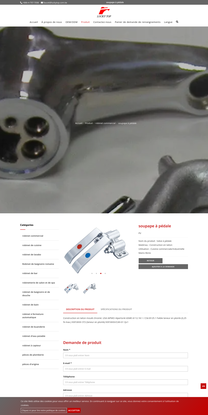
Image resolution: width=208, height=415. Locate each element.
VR (203, 386)
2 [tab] (96, 273)
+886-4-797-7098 (30, 2)
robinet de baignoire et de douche (36, 293)
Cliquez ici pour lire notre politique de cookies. (44, 410)
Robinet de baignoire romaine (38, 263)
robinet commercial (105, 123)
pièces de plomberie (33, 354)
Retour (150, 261)
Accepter (74, 410)
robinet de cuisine (32, 245)
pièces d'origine (30, 364)
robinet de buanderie (33, 326)
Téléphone (69, 376)
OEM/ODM (72, 21)
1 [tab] (92, 273)
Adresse (67, 389)
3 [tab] (100, 273)
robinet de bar (30, 273)
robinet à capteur (31, 345)
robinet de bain (30, 304)
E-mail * (67, 362)
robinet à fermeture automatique (33, 316)
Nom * (66, 349)
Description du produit (80, 309)
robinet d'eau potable (33, 336)
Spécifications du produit (116, 309)
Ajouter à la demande (163, 267)
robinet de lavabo (31, 254)
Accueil (34, 21)
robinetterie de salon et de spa (38, 282)
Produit (85, 21)
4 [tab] (105, 273)
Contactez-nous (102, 21)
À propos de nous (52, 21)
